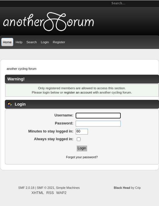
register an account (78, 92)
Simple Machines (68, 187)
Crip (138, 187)
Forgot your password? (82, 157)
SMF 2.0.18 (26, 187)
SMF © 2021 (45, 187)
